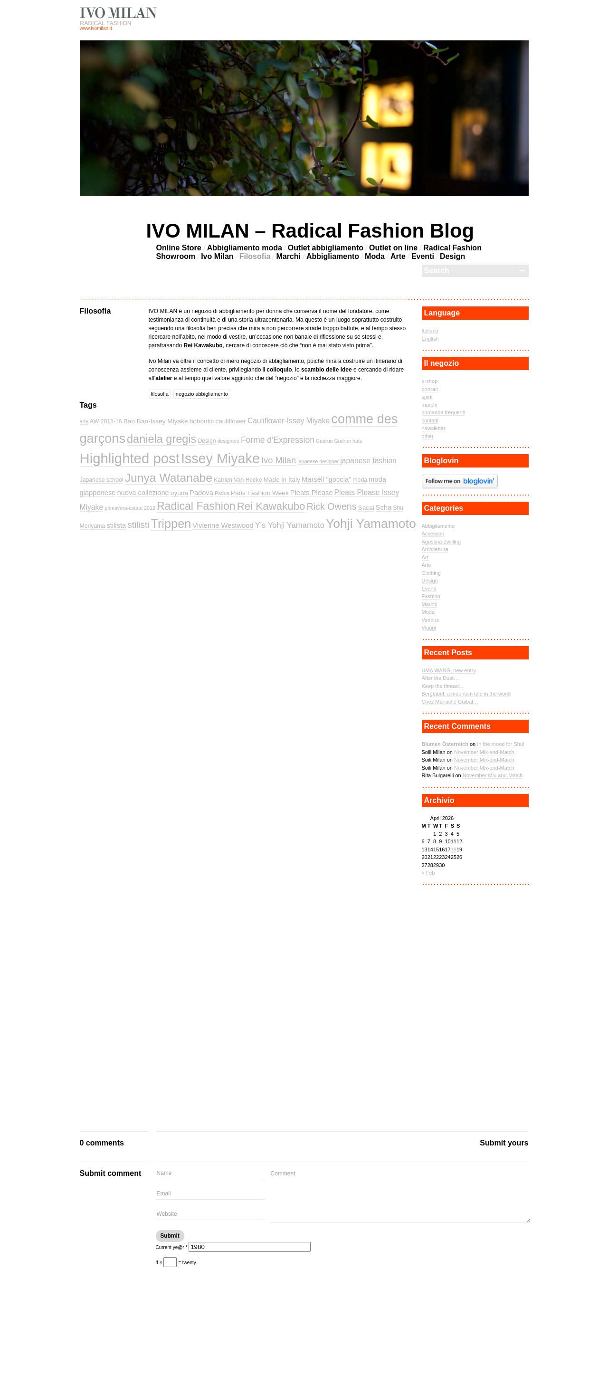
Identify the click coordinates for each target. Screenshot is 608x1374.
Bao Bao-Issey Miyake (156, 421)
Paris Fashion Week (260, 492)
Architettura (435, 549)
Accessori (433, 533)
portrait (430, 389)
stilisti (138, 525)
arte (84, 421)
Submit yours (504, 1143)
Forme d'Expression (277, 440)
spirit (427, 397)
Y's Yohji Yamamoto (289, 525)
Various (430, 620)
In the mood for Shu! (500, 744)
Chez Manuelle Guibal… (450, 702)
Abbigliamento (332, 256)
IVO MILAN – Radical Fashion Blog (302, 230)
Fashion (431, 596)
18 (453, 849)
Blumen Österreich (445, 744)
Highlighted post (130, 458)
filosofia (160, 394)
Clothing (431, 573)
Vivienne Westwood (222, 525)
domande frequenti (444, 412)
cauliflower (230, 421)
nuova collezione (143, 492)
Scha (383, 507)
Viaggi (429, 627)
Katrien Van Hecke (238, 480)
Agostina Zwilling (441, 541)
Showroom (176, 256)
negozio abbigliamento (202, 394)
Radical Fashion (452, 248)
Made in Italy (282, 479)
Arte (398, 256)
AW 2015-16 (106, 421)
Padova (201, 492)
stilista (116, 525)
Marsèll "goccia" (326, 479)
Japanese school (102, 480)
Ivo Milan (217, 256)
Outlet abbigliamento (325, 248)
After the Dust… (440, 678)
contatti (430, 420)
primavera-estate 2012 (129, 508)
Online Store (178, 248)
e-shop (430, 381)
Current (171, 1247)
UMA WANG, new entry (449, 670)
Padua (222, 493)
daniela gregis (161, 439)
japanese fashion (368, 461)
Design (452, 256)
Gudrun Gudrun (333, 441)
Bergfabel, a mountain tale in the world (466, 694)
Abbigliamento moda (244, 248)
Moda (375, 256)
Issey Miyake (220, 458)
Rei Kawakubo (271, 506)
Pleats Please (311, 492)
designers (228, 441)
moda (359, 480)
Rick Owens (332, 506)
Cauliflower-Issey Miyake (288, 421)
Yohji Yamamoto (371, 523)
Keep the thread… (443, 686)
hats (357, 441)
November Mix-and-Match (484, 752)
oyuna (179, 492)
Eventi (422, 256)
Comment (400, 1196)
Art (425, 557)
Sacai (366, 507)
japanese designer (318, 461)
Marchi (288, 256)
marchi (429, 405)
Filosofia (255, 256)
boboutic (202, 421)
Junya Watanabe (168, 477)
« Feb (428, 873)
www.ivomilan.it (96, 28)
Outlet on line (393, 248)
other (428, 436)
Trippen (171, 523)
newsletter (434, 428)
